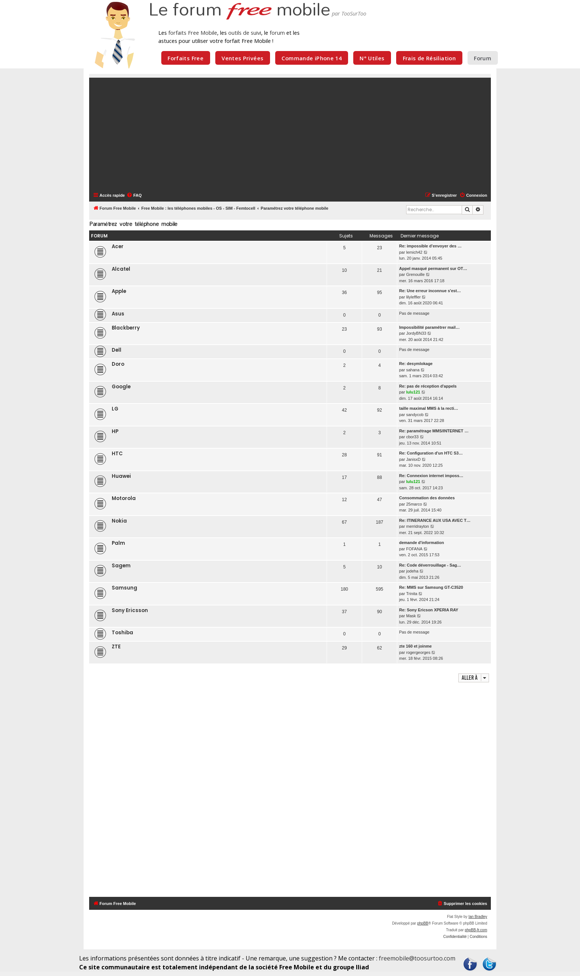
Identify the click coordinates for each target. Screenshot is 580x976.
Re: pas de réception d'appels (427, 386)
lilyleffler (413, 297)
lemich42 (414, 252)
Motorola (124, 498)
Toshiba (122, 632)
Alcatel (121, 269)
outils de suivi (244, 32)
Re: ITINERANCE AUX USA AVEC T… (435, 520)
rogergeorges (418, 652)
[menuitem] (134, 195)
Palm (118, 543)
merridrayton (417, 526)
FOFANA (414, 549)
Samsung (124, 587)
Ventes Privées (242, 58)
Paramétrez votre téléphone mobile (133, 224)
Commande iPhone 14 (311, 58)
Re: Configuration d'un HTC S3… (431, 453)
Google (121, 386)
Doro (118, 364)
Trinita (411, 593)
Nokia (119, 520)
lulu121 (413, 392)
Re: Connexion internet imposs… (431, 475)
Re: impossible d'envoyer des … (430, 246)
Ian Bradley (477, 917)
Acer (118, 246)
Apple (119, 291)
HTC (117, 453)
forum (277, 32)
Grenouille (415, 274)
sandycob (415, 414)
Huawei (121, 476)
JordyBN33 (416, 333)
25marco (414, 504)
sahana (412, 370)
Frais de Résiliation (429, 58)
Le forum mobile (239, 10)
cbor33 (412, 437)
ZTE (116, 646)
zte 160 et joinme (415, 646)
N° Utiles (372, 58)
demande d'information (421, 542)
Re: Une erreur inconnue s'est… (430, 290)
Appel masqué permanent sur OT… (433, 268)
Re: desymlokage (415, 363)
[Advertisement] (294, 134)
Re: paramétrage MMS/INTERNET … (434, 431)
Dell (116, 350)
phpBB (422, 923)
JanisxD (413, 459)
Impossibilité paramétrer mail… (429, 327)
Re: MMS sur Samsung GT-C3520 (431, 587)
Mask (411, 616)
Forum (482, 58)
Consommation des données (427, 498)
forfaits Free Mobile (192, 32)
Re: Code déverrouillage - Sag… (430, 565)
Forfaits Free (185, 58)
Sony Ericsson (130, 610)
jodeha (412, 571)
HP (115, 431)
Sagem (121, 565)
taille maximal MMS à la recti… (428, 408)
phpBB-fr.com (476, 930)
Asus (118, 313)
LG (115, 408)
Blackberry (126, 327)
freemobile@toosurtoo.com (417, 958)
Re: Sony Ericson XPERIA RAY (428, 610)
